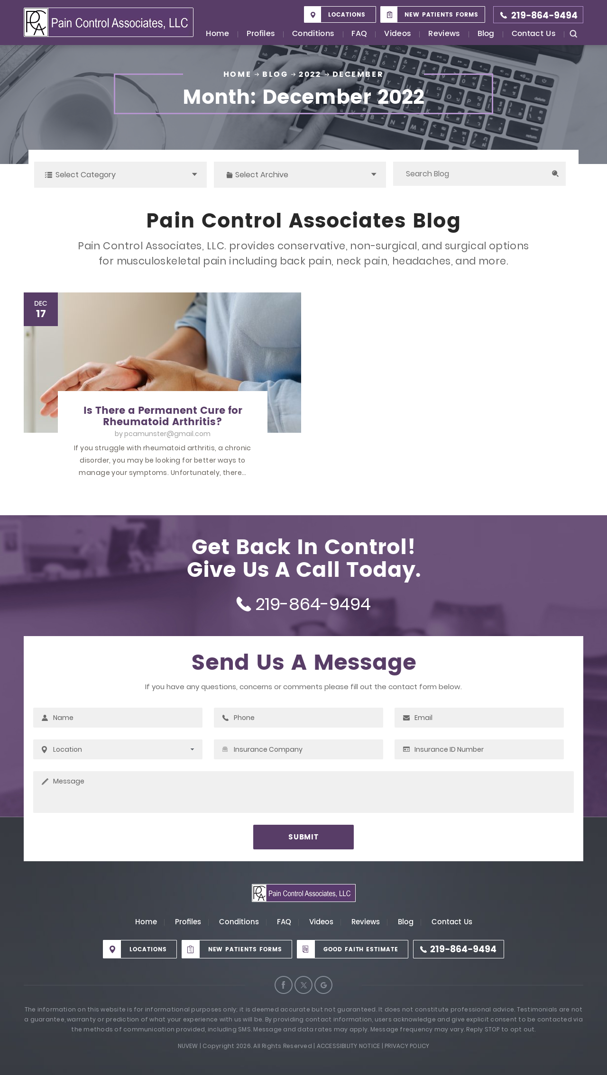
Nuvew (188, 1046)
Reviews (444, 34)
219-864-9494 (544, 16)
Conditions (313, 34)
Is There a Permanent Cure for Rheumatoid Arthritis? (162, 416)
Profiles (261, 34)
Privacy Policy (407, 1046)
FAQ (359, 34)
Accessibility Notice (348, 1046)
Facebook (284, 985)
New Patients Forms (441, 14)
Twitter (303, 985)
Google (323, 985)
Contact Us (534, 34)
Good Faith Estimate (360, 949)
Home (217, 34)
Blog (486, 34)
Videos (397, 34)
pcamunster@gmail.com (167, 433)
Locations (347, 14)
